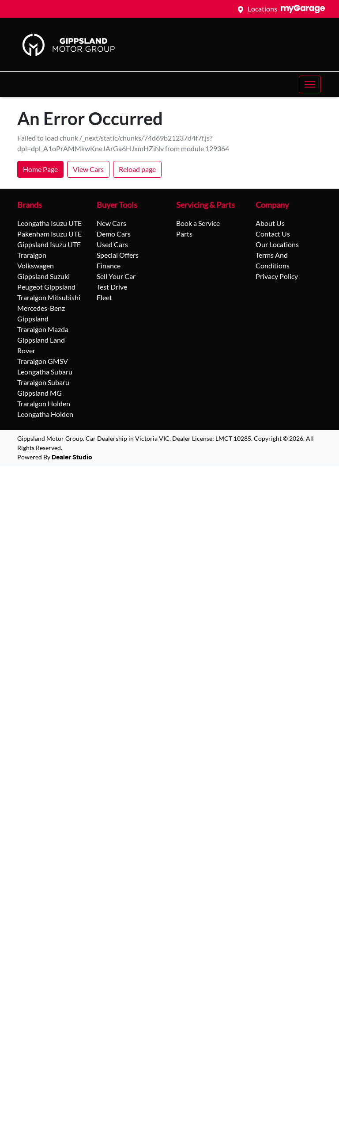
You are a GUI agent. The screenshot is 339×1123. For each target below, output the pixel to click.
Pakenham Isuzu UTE (49, 233)
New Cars (111, 223)
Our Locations (277, 244)
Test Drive (112, 287)
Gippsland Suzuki (43, 276)
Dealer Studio (72, 458)
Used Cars (112, 244)
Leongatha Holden (45, 414)
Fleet (104, 297)
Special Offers (118, 255)
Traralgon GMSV (42, 361)
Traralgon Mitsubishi (48, 297)
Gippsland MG (39, 393)
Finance (109, 265)
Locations (262, 8)
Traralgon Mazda (42, 329)
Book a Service (198, 223)
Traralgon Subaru (43, 382)
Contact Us (273, 233)
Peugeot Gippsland (46, 287)
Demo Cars (114, 233)
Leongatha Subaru (44, 371)
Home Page (40, 169)
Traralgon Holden (43, 403)
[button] (310, 84)
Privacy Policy (277, 276)
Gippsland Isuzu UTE (49, 244)
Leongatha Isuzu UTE (49, 223)
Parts (184, 233)
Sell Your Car (116, 276)
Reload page (137, 169)
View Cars (88, 169)
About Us (270, 223)
